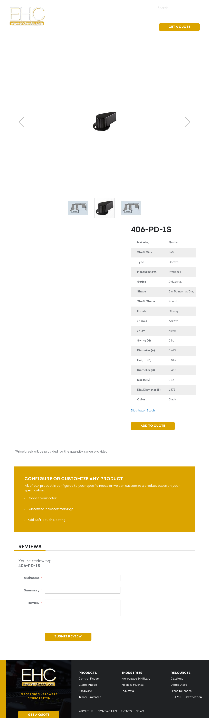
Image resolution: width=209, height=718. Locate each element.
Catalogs (177, 678)
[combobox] (176, 8)
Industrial (128, 691)
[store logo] (27, 16)
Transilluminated (90, 697)
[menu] (115, 27)
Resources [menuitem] (141, 27)
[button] (21, 122)
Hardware (85, 691)
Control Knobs (89, 678)
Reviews (29, 547)
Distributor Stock (143, 410)
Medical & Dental (133, 685)
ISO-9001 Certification (186, 697)
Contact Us (107, 711)
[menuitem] (87, 27)
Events (132, 7)
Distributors (179, 685)
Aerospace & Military (136, 678)
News (145, 7)
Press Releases (181, 691)
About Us (86, 711)
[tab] (30, 547)
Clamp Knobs (88, 685)
